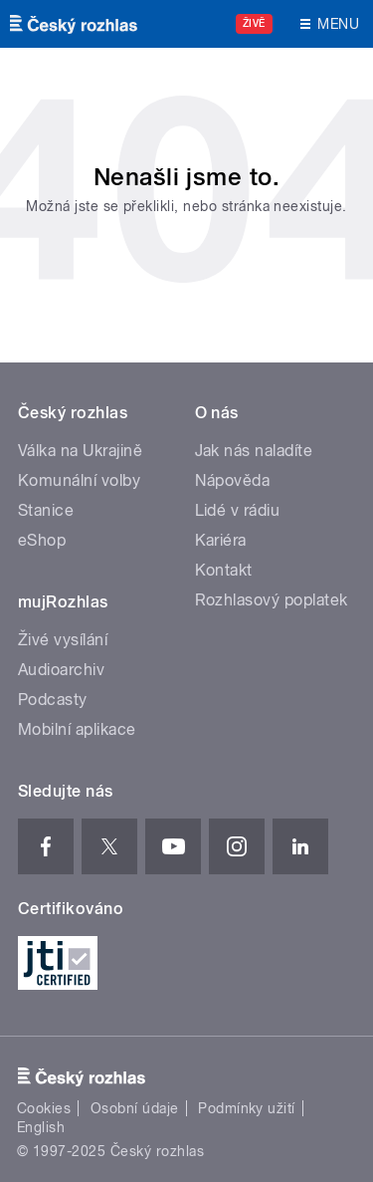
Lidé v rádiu (237, 510)
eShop (42, 540)
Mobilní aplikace (77, 729)
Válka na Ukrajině (80, 450)
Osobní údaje (135, 1108)
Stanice (46, 510)
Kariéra (221, 540)
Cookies (44, 1108)
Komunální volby (79, 480)
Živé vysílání (62, 639)
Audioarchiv (61, 669)
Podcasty (53, 699)
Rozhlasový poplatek (271, 600)
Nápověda (233, 480)
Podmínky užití (246, 1108)
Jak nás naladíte (254, 450)
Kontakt (224, 570)
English (41, 1127)
